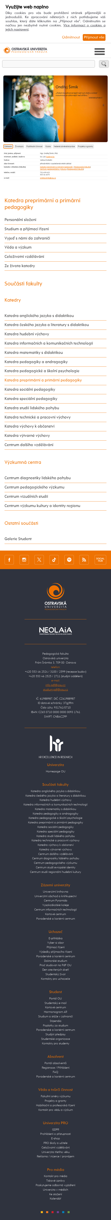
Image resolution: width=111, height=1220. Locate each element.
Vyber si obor (55, 942)
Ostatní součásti (21, 523)
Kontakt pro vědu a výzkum (55, 1109)
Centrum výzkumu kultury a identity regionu (42, 506)
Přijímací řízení (56, 947)
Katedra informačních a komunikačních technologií (49, 343)
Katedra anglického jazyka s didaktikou (39, 316)
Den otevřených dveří (55, 969)
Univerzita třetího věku (56, 1152)
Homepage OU (55, 771)
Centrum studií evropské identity (55, 867)
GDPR (55, 1129)
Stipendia (55, 1021)
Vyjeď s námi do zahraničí (27, 238)
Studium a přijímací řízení (27, 229)
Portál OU (55, 998)
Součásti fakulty (23, 284)
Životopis (19, 146)
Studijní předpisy (55, 1034)
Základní (8, 146)
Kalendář (55, 1198)
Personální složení (20, 220)
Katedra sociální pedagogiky (30, 390)
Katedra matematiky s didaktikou (34, 353)
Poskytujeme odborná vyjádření (55, 1185)
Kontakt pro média (55, 1176)
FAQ (55, 1072)
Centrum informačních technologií (55, 909)
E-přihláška (56, 938)
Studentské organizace (55, 1038)
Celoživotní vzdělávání (24, 257)
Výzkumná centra (23, 462)
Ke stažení (55, 1194)
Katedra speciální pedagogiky (31, 399)
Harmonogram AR (55, 1011)
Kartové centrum (55, 914)
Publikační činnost (34, 146)
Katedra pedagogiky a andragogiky (36, 362)
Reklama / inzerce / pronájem (55, 1156)
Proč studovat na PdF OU (55, 965)
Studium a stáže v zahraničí (55, 1016)
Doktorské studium (55, 960)
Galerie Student (18, 539)
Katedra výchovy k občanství (30, 426)
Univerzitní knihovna (55, 891)
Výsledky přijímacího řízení (55, 951)
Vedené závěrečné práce (64, 146)
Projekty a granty (85, 146)
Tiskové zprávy (55, 1180)
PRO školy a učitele (55, 1143)
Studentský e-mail (55, 1003)
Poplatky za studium (55, 1025)
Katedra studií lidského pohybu (32, 408)
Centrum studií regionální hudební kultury (55, 871)
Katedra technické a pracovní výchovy (38, 417)
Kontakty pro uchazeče (55, 978)
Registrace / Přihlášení (55, 1067)
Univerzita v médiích (55, 1189)
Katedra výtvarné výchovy (27, 436)
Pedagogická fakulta (82, 167)
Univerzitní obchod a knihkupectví (55, 896)
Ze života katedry (20, 266)
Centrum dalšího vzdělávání (29, 445)
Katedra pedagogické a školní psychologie (42, 371)
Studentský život (55, 974)
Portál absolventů (55, 1063)
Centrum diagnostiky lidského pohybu (38, 478)
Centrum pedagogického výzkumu (53, 169)
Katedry (13, 300)
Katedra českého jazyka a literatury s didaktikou (47, 325)
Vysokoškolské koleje (55, 905)
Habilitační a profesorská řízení (55, 1105)
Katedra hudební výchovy (27, 334)
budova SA (50, 157)
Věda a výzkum (18, 247)
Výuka (48, 146)
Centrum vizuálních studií (26, 497)
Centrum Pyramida (55, 900)
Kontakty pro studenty (55, 1043)
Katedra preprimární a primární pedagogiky (56, 167)
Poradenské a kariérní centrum (55, 918)
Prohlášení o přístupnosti (55, 1133)
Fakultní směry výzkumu (55, 1096)
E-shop (55, 1138)
